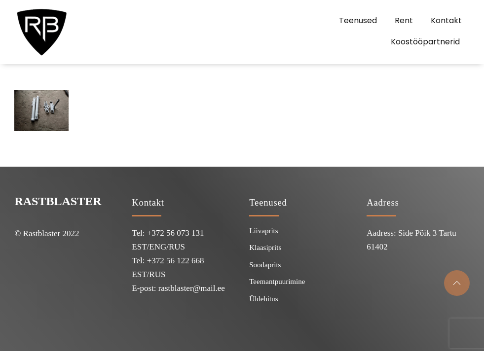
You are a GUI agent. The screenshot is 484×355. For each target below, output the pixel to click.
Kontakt (446, 20)
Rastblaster (57, 201)
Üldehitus (263, 299)
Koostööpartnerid (425, 41)
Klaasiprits (265, 247)
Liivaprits (263, 231)
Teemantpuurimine (277, 281)
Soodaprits (265, 265)
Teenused (358, 20)
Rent (404, 20)
